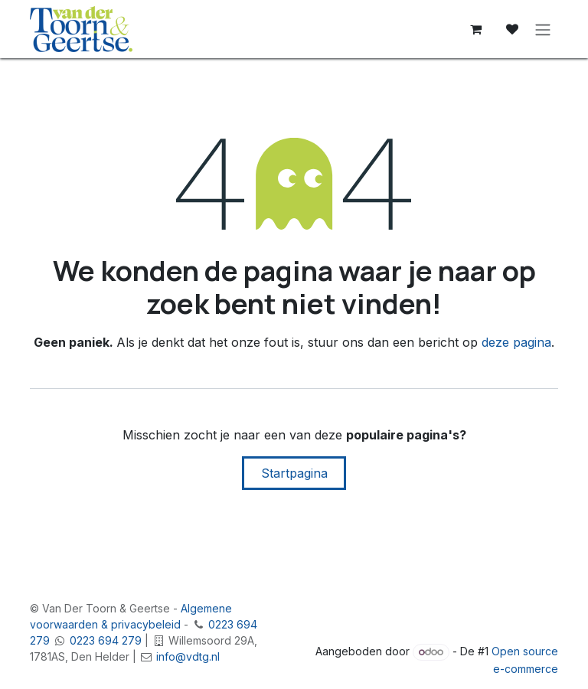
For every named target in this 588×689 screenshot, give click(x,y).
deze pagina (516, 342)
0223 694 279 (106, 640)
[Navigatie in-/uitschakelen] (543, 29)
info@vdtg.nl (188, 656)
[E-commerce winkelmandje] (475, 29)
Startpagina (294, 473)
